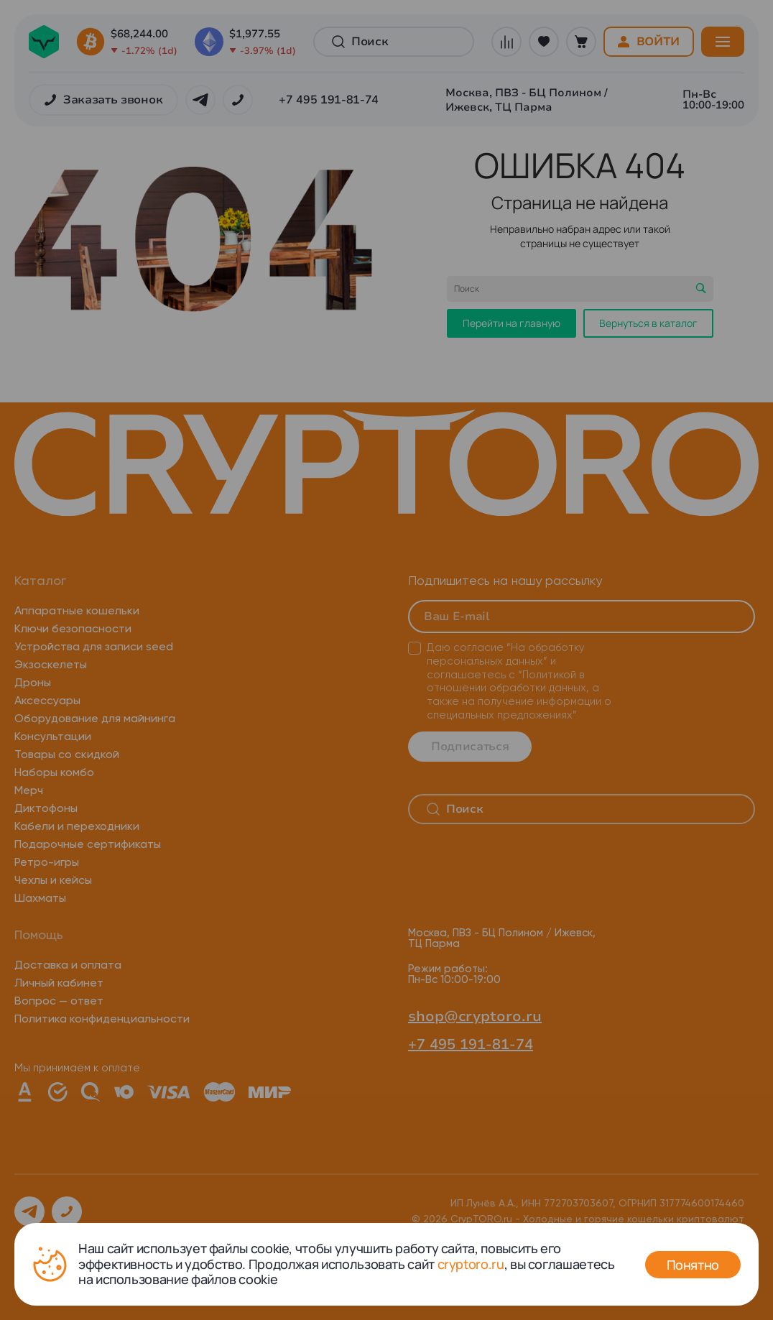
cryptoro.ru (471, 1264)
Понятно (693, 1264)
